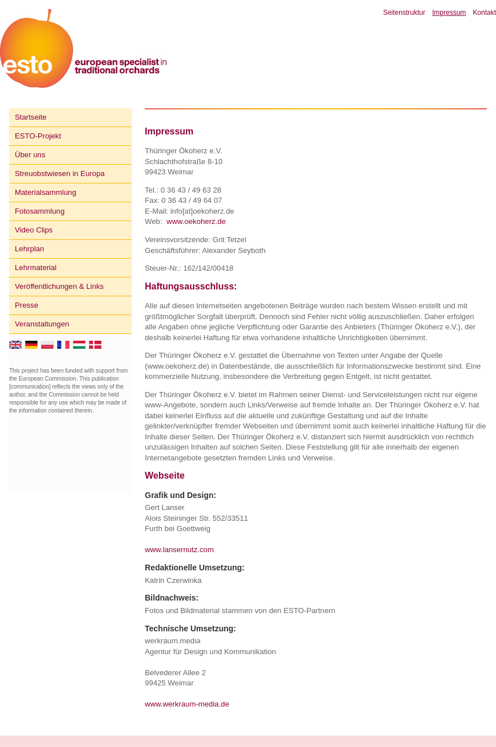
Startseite (31, 117)
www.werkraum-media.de (187, 704)
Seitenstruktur (404, 13)
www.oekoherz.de (196, 221)
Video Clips (33, 230)
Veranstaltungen (42, 324)
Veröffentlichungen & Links (59, 286)
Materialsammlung (45, 192)
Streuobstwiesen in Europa (60, 173)
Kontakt (484, 13)
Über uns (30, 154)
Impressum (449, 13)
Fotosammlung (39, 211)
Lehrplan (29, 248)
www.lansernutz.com (179, 549)
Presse (26, 305)
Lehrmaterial (35, 267)
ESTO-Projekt (38, 136)
